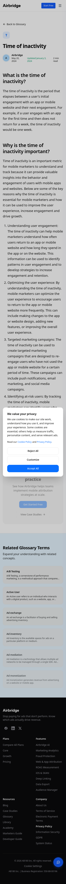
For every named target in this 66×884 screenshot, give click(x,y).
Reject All (33, 451)
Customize (33, 459)
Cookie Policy (25, 441)
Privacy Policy (44, 441)
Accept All (33, 468)
